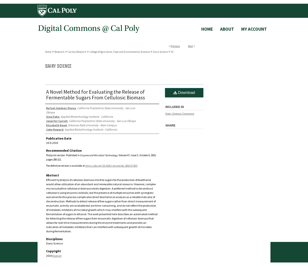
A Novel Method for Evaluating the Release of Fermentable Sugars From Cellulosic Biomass (95, 94)
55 (172, 51)
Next (190, 46)
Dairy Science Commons (179, 113)
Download (184, 93)
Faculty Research (76, 51)
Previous (175, 46)
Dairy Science (160, 51)
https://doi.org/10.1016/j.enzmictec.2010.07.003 (111, 165)
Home (48, 51)
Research (59, 51)
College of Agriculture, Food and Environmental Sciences (119, 51)
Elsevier (57, 255)
